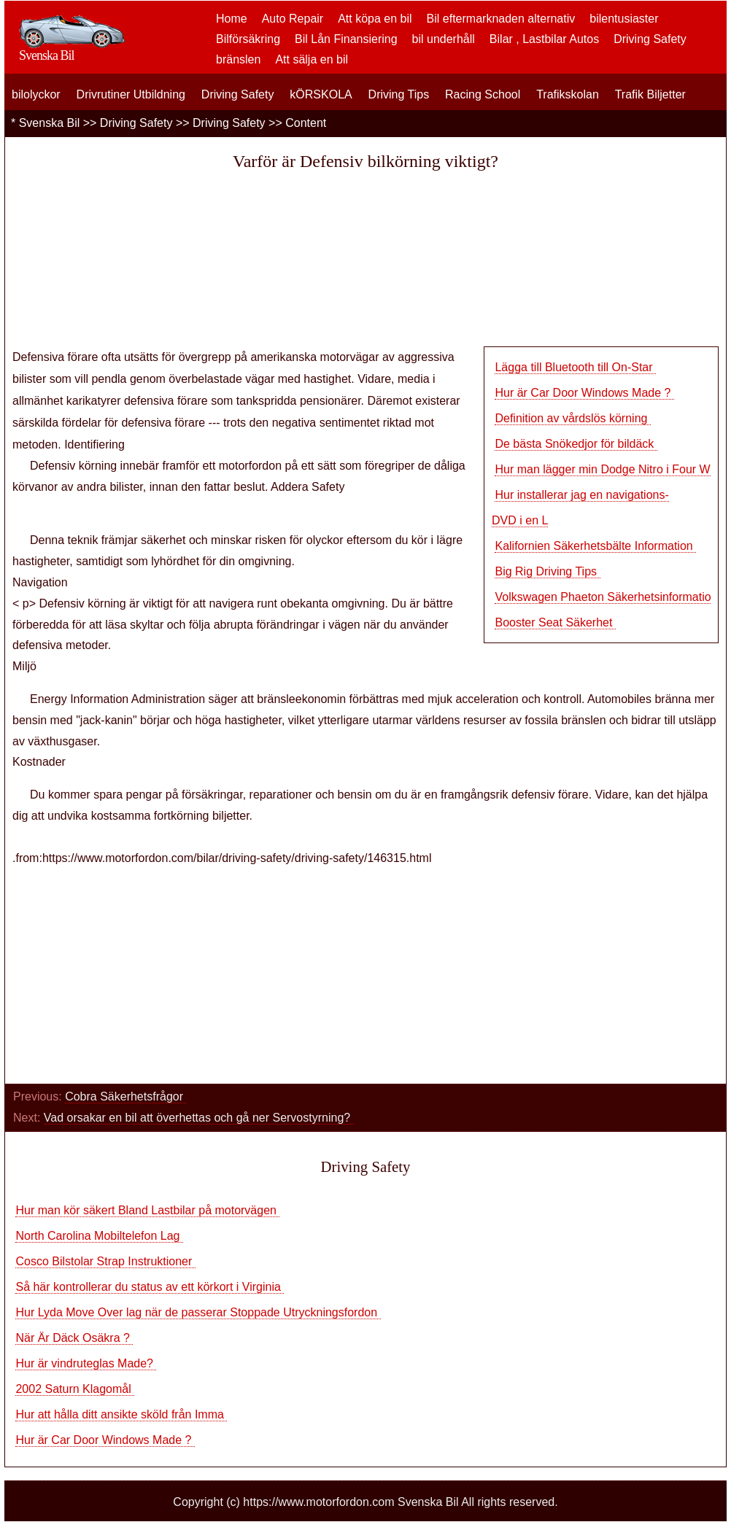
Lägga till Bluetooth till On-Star (575, 367)
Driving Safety (650, 39)
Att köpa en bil (374, 18)
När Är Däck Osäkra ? (74, 1338)
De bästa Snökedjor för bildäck (576, 444)
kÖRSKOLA (321, 94)
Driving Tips (399, 94)
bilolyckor (36, 94)
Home (231, 18)
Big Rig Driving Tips (547, 571)
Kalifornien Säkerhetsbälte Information (595, 546)
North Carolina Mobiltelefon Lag (98, 1236)
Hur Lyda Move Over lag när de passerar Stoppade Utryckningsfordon (197, 1312)
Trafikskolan (567, 94)
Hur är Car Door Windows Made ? (584, 393)
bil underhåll (443, 39)
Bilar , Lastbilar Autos (544, 39)
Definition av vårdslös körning (572, 418)
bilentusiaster (623, 18)
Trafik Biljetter (650, 94)
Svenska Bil (49, 123)
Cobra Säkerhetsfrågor (125, 1096)
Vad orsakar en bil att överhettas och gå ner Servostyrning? (199, 1117)
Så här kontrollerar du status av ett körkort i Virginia (149, 1287)
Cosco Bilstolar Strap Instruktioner (105, 1261)
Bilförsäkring (248, 39)
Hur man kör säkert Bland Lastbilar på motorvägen (147, 1210)
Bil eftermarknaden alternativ (501, 18)
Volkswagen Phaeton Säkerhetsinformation (608, 597)
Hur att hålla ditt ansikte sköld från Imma (121, 1414)
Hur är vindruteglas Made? (85, 1363)
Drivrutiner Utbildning (131, 94)
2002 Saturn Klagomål (74, 1389)
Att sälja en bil (311, 59)
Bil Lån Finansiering (346, 39)
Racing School (482, 94)
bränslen (238, 59)
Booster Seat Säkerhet (555, 622)
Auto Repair (293, 18)
